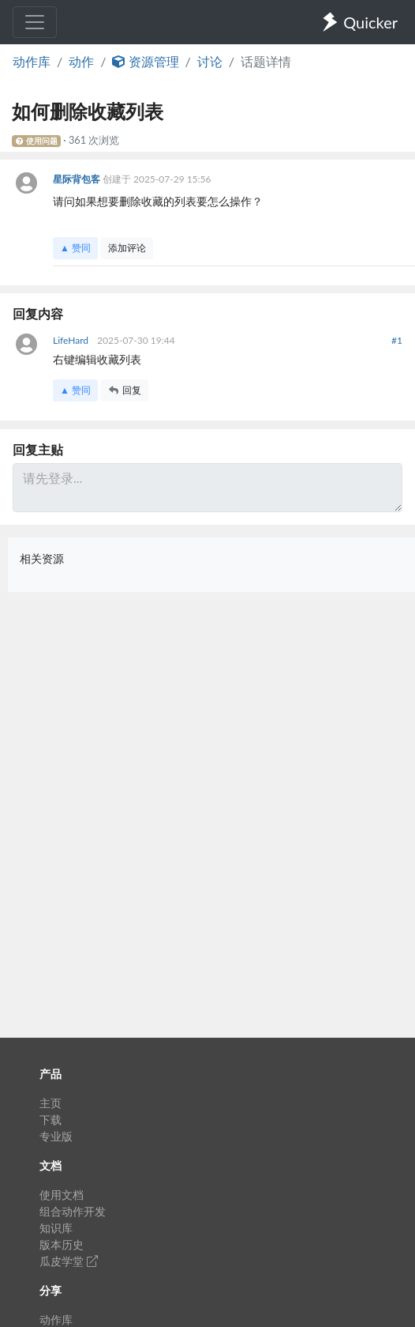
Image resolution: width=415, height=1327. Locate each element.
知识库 (56, 1228)
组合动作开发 (72, 1211)
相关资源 (42, 558)
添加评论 (127, 248)
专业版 (56, 1136)
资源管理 (145, 61)
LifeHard (72, 340)
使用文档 (61, 1194)
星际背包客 (78, 179)
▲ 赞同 (75, 248)
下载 (50, 1119)
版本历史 (61, 1244)
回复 (124, 390)
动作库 (31, 61)
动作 (81, 61)
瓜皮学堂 (68, 1261)
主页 (50, 1103)
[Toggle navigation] (35, 22)
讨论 (209, 61)
